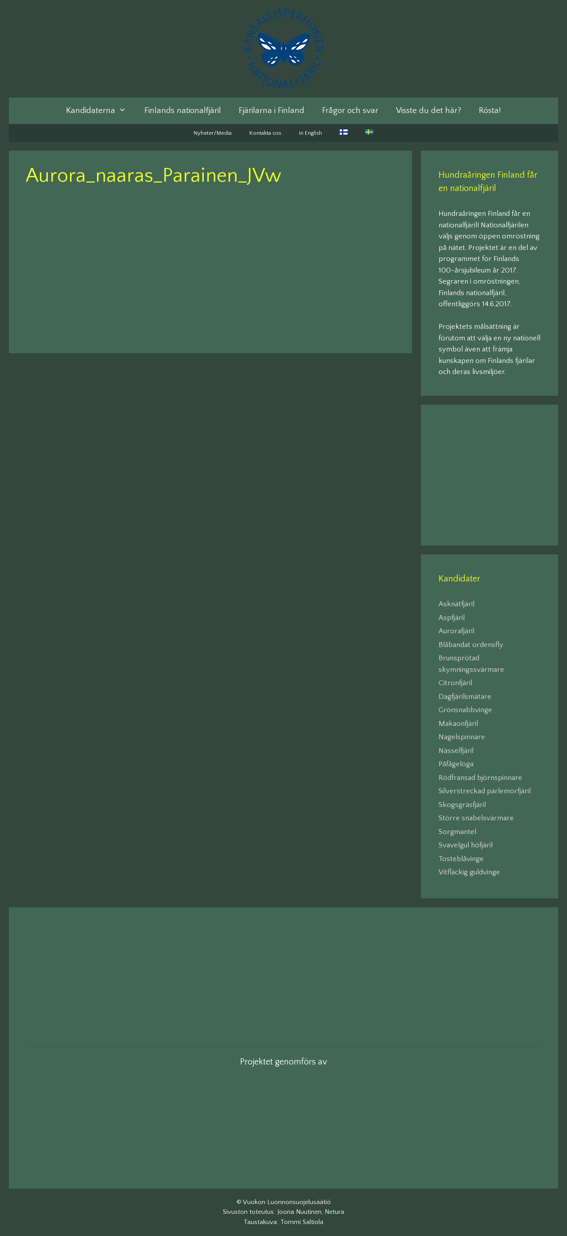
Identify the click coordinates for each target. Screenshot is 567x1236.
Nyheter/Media (213, 133)
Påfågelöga (456, 764)
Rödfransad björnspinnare (480, 778)
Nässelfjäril (456, 751)
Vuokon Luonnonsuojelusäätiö (287, 1202)
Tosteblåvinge (461, 859)
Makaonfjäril (458, 724)
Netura (334, 1212)
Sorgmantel (457, 832)
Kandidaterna (100, 110)
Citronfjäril (455, 683)
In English (310, 133)
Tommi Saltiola (301, 1222)
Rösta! (490, 110)
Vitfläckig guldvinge (469, 872)
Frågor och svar (350, 110)
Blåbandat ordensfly (471, 645)
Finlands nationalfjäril (182, 110)
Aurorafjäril (456, 631)
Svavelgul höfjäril (466, 845)
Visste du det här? (428, 110)
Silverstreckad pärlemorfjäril (485, 791)
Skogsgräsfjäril (462, 805)
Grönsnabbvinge (465, 710)
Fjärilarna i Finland (271, 110)
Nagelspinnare (462, 737)
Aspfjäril (452, 618)
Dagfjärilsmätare (465, 697)
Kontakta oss (265, 133)
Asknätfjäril (456, 604)
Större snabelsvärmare (476, 818)
